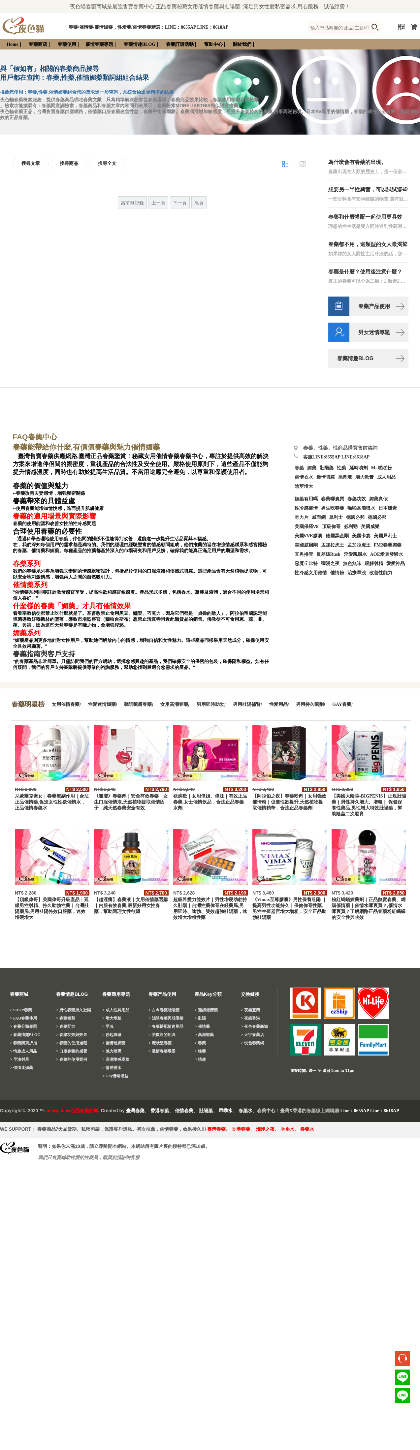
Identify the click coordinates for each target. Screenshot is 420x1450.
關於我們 (242, 44)
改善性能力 (380, 572)
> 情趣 (200, 1059)
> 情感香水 (111, 1067)
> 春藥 (200, 1043)
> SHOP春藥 (21, 1010)
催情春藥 (184, 1110)
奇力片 (301, 517)
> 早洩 (107, 1026)
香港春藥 (159, 1110)
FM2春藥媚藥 (388, 545)
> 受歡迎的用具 (162, 1034)
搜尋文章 (30, 163)
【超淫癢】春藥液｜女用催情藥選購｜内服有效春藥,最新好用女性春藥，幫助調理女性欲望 (131, 905)
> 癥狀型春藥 (160, 1043)
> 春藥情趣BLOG (25, 1034)
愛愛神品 (395, 563)
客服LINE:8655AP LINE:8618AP (336, 457)
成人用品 (386, 477)
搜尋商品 (69, 163)
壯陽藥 (327, 467)
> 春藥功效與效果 (71, 1034)
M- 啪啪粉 (381, 467)
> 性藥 (200, 1051)
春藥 (299, 467)
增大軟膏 (364, 477)
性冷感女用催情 (311, 572)
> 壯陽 (200, 1018)
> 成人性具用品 (115, 1010)
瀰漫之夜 (265, 1129)
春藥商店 (38, 44)
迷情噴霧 (325, 477)
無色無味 (352, 563)
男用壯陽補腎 (247, 704)
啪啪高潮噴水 (361, 508)
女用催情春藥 (66, 704)
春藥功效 (356, 498)
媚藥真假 (378, 498)
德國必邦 (355, 517)
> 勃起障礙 (111, 1034)
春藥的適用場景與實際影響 (54, 516)
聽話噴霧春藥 (138, 704)
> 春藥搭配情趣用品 (165, 1026)
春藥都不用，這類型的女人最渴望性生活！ (367, 244)
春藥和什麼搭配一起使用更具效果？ (365, 217)
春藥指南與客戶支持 (44, 654)
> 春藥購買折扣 (23, 1043)
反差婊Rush (328, 554)
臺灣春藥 (135, 1110)
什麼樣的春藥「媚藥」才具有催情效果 (72, 606)
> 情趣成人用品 (23, 1051)
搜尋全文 (107, 163)
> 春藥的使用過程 (71, 1043)
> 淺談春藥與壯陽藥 (165, 1018)
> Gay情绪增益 (115, 1076)
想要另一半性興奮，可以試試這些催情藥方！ (367, 190)
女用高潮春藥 (174, 704)
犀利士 (336, 517)
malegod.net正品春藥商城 (72, 1110)
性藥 (341, 467)
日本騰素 (387, 508)
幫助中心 (213, 44)
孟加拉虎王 (359, 545)
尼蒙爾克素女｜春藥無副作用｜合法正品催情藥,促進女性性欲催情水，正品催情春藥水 (52, 802)
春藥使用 (67, 44)
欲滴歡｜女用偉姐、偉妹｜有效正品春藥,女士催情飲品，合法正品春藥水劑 (210, 802)
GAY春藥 (341, 704)
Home (12, 44)
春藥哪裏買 (332, 498)
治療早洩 (356, 572)
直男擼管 (304, 554)
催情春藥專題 (99, 44)
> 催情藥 (202, 1026)
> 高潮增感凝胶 (115, 1059)
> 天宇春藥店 (252, 1034)
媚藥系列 (27, 633)
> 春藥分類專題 (23, 1026)
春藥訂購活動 (180, 44)
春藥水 (245, 1110)
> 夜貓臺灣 (250, 1010)
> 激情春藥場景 (162, 1051)
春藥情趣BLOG (139, 44)
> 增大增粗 (111, 1018)
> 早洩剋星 (19, 1059)
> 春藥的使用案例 (71, 1059)
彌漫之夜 (330, 563)
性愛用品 (278, 704)
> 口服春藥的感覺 (71, 1051)
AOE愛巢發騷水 (386, 554)
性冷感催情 (306, 508)
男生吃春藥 (332, 508)
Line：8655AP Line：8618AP (369, 1110)
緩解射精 (374, 563)
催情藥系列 (30, 585)
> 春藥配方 (65, 1026)
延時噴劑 (358, 467)
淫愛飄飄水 (355, 554)
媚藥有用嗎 (306, 498)
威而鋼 (319, 517)
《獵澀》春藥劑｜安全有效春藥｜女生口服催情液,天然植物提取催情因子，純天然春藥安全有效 (131, 802)
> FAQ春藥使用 (23, 1018)
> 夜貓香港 (250, 1018)
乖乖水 (226, 1110)
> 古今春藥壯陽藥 (163, 1010)
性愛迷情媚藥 (102, 704)
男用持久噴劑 (310, 704)
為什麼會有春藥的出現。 (357, 162)
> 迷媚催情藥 (206, 1010)
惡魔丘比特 (306, 563)
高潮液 (345, 477)
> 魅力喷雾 (111, 1051)
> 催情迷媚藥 (21, 1067)
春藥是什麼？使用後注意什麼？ (365, 271)
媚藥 (311, 467)
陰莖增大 (304, 486)
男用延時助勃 (210, 704)
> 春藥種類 (65, 1018)
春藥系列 (27, 564)
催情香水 (304, 477)
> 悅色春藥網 (252, 1043)
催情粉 (337, 572)
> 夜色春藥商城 (254, 1026)
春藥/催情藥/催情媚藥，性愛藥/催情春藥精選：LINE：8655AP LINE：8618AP (148, 27)
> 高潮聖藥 (204, 1034)
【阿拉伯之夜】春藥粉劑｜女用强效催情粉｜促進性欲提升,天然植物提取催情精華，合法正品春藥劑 (289, 802)
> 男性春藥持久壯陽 (73, 1010)
